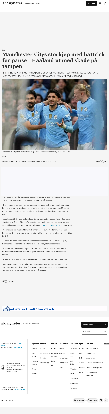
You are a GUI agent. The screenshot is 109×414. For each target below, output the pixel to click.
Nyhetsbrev (74, 383)
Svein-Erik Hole (17, 347)
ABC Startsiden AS (19, 389)
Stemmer (44, 344)
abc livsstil (93, 400)
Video (106, 344)
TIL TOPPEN (6, 400)
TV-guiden (73, 369)
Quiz (80, 353)
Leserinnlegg (44, 363)
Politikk (34, 374)
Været (72, 374)
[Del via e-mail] (104, 161)
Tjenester (74, 344)
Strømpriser (74, 379)
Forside (34, 348)
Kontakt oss (88, 324)
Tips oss (86, 331)
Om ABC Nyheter (92, 348)
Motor (53, 366)
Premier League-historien (52, 225)
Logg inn (91, 3)
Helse (53, 361)
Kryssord (82, 368)
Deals (61, 368)
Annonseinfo (90, 358)
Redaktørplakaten (15, 365)
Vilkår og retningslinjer (94, 368)
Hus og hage (63, 358)
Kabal (81, 372)
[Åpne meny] (100, 3)
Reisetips (62, 353)
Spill (81, 344)
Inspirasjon (63, 344)
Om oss (89, 344)
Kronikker (43, 358)
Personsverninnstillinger (94, 363)
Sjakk (81, 358)
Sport (34, 369)
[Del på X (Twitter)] (101, 161)
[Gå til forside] (21, 3)
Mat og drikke (63, 363)
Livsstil (54, 344)
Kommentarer (45, 353)
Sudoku (81, 363)
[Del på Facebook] (98, 161)
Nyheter (35, 344)
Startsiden (73, 348)
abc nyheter (80, 400)
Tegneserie (73, 388)
